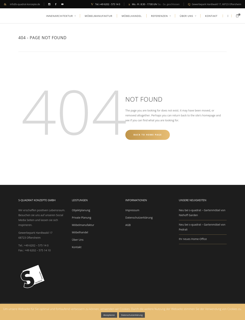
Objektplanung (81, 210)
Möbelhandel (80, 232)
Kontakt (77, 247)
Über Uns (77, 239)
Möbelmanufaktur (83, 225)
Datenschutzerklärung (139, 217)
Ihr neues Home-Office (193, 239)
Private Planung (81, 217)
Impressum (132, 210)
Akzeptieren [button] (109, 315)
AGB (128, 225)
